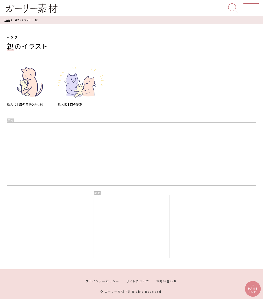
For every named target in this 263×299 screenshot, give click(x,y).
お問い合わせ (166, 281)
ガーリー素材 (31, 8)
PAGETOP (253, 290)
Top (7, 20)
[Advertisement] (131, 226)
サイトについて (137, 281)
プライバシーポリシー (102, 281)
